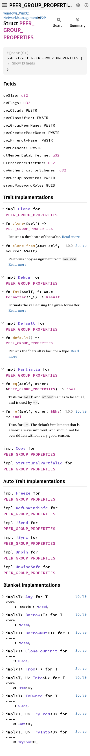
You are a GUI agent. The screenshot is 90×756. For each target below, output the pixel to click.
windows (10, 13)
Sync (23, 537)
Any (29, 596)
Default (26, 323)
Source (81, 246)
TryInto (41, 732)
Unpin (22, 552)
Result (53, 297)
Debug (24, 277)
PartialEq (29, 369)
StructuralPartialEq (39, 463)
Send (23, 522)
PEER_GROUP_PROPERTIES (41, 5)
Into (38, 677)
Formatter (16, 297)
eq (15, 383)
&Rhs (55, 411)
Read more (71, 236)
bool (70, 389)
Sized (42, 607)
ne (15, 411)
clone (18, 223)
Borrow (32, 614)
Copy (21, 448)
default (20, 337)
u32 (24, 95)
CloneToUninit (41, 651)
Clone (24, 208)
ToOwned (34, 695)
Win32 (24, 13)
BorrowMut (36, 632)
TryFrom (41, 713)
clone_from (24, 245)
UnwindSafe (28, 566)
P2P (43, 18)
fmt (16, 291)
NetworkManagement (20, 18)
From (30, 669)
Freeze (23, 493)
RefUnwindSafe (32, 507)
